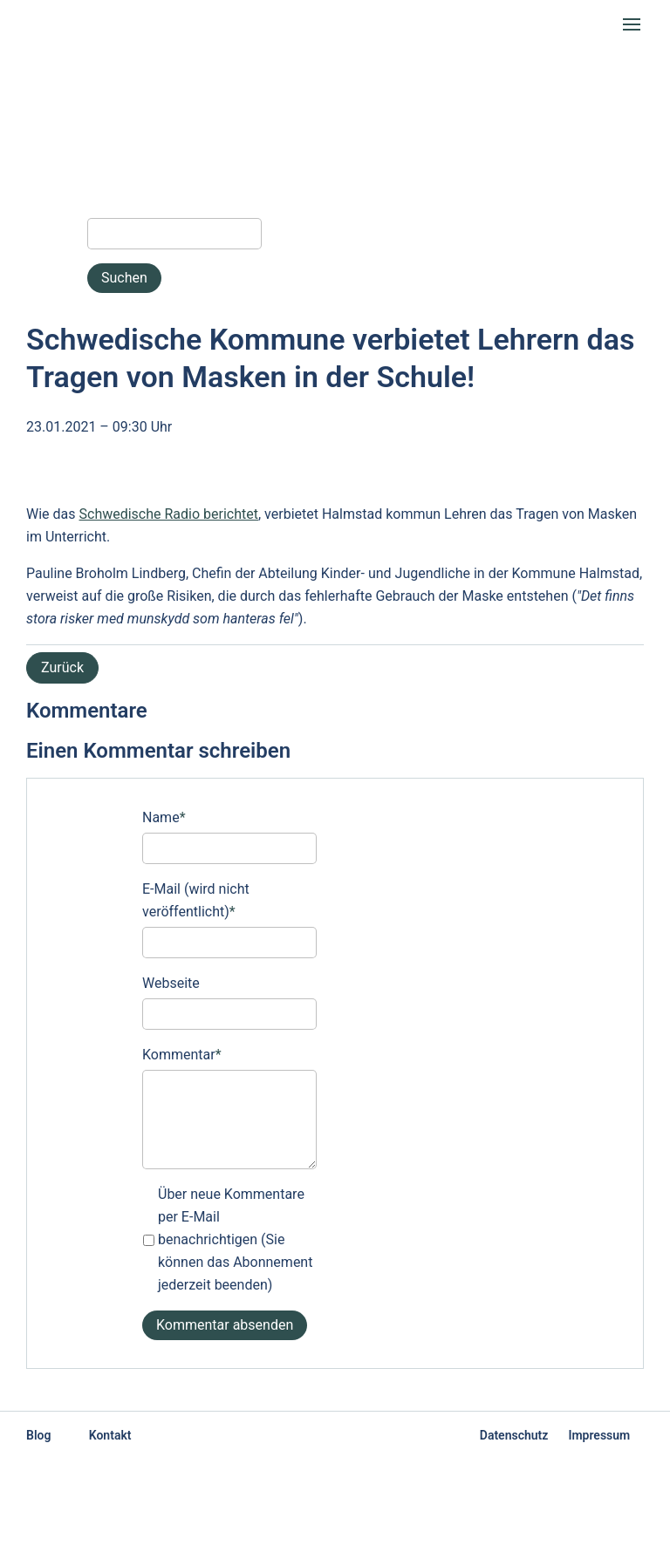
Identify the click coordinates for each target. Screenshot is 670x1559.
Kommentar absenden (224, 1325)
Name (164, 816)
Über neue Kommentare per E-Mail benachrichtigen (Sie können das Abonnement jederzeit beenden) (235, 1239)
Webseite (171, 983)
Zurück (62, 667)
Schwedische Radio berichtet (169, 514)
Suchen (124, 277)
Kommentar (182, 1053)
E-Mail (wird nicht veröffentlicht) (196, 899)
